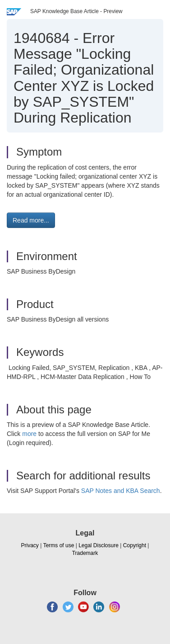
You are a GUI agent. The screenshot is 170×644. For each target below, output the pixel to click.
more (29, 433)
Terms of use (58, 545)
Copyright (134, 545)
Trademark (85, 553)
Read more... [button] (31, 220)
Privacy (30, 545)
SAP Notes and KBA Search (120, 490)
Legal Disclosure (98, 545)
